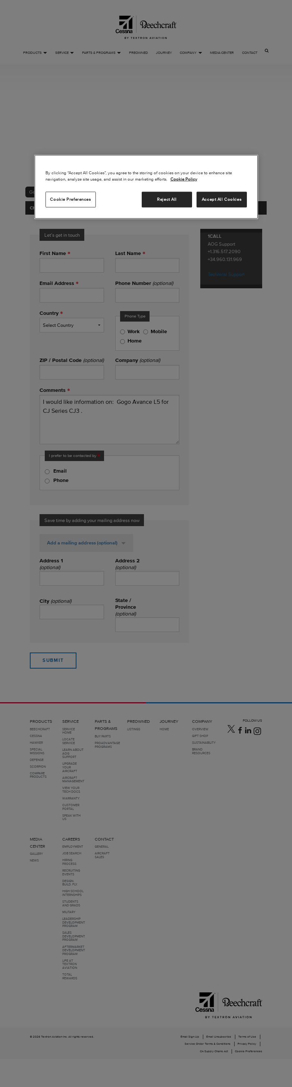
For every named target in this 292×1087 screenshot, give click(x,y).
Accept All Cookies (221, 199)
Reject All (167, 199)
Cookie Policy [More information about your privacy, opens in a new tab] (183, 179)
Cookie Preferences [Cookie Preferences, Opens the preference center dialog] (70, 199)
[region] (146, 187)
